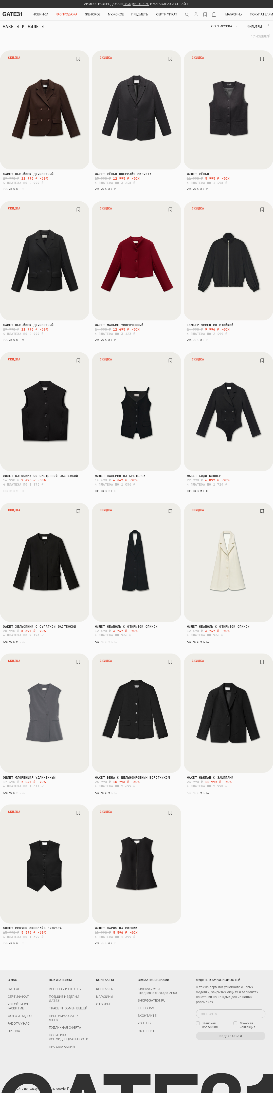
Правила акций (62, 1046)
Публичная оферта (65, 1027)
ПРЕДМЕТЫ (140, 14)
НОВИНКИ (40, 14)
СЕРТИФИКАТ (166, 14)
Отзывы (103, 1004)
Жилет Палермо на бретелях (120, 476)
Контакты (105, 989)
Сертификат (18, 996)
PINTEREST (146, 1030)
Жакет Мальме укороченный (119, 325)
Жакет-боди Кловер (204, 476)
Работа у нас (19, 1023)
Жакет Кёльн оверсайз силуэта (123, 174)
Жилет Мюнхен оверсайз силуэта (32, 928)
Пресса (14, 1031)
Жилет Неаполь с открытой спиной (126, 626)
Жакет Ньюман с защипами (210, 777)
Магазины (233, 14)
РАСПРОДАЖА (66, 14)
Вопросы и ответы (65, 989)
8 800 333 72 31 (149, 989)
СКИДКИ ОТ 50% (136, 4)
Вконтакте (147, 1015)
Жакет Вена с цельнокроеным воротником (132, 777)
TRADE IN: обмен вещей (68, 1008)
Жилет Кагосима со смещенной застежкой (40, 476)
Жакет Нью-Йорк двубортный (28, 174)
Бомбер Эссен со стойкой (210, 325)
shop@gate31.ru (152, 1000)
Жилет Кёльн (198, 174)
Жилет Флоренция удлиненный (29, 777)
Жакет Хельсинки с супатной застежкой (39, 626)
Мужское (116, 14)
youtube (145, 1023)
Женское (92, 14)
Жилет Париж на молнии (116, 928)
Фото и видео (19, 1016)
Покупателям (261, 14)
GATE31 (14, 989)
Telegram (146, 1008)
